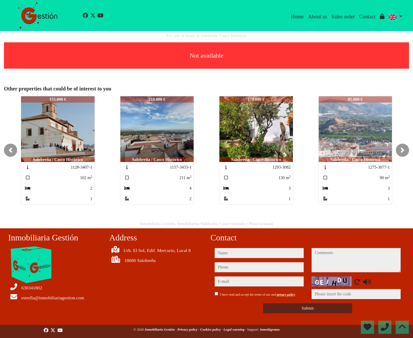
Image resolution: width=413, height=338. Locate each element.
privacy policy (286, 294)
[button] (10, 150)
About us (317, 16)
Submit (308, 308)
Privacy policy (187, 329)
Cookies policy (211, 329)
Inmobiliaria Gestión (160, 329)
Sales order (343, 16)
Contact (367, 16)
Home (297, 16)
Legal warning (234, 329)
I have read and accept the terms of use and (257, 294)
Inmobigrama (270, 329)
